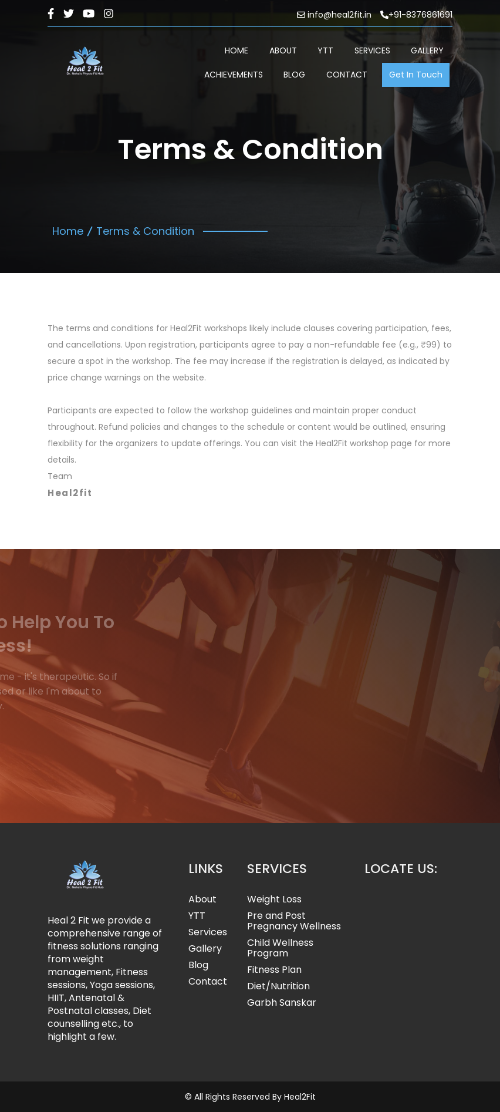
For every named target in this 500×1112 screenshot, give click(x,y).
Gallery (205, 948)
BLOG (294, 74)
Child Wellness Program (280, 948)
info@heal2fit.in (334, 15)
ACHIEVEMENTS (233, 74)
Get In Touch (415, 74)
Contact (207, 981)
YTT (325, 50)
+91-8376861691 (416, 15)
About (202, 899)
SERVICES (372, 50)
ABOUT (283, 50)
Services (207, 932)
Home (67, 231)
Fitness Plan (274, 970)
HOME (236, 50)
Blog (198, 965)
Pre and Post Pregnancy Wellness (294, 921)
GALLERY (427, 50)
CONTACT (346, 74)
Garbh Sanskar (281, 1003)
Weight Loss (274, 899)
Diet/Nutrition (278, 986)
